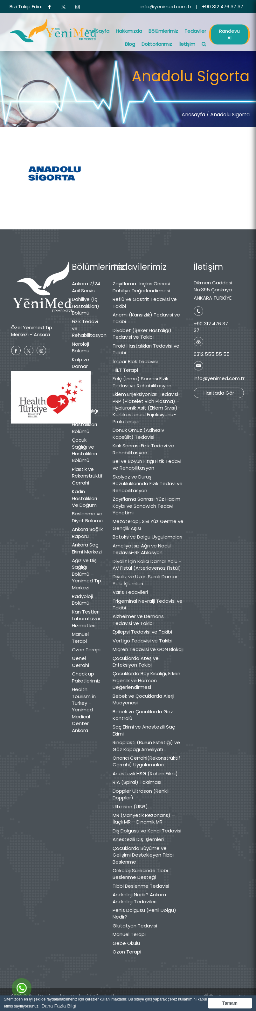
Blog (130, 44)
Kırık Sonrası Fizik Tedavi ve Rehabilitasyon (143, 449)
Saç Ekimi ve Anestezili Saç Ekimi (144, 730)
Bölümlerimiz (163, 31)
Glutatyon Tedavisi (135, 925)
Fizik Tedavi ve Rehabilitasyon (87, 328)
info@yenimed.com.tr (166, 6)
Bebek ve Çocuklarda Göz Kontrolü (143, 715)
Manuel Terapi (80, 637)
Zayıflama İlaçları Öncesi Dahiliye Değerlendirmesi (141, 287)
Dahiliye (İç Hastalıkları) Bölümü (85, 306)
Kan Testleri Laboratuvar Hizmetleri (86, 618)
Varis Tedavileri (130, 592)
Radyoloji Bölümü (82, 599)
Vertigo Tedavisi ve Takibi (142, 640)
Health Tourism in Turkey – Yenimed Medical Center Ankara (84, 710)
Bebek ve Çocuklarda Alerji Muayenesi (143, 699)
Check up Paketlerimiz (86, 677)
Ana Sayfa (97, 31)
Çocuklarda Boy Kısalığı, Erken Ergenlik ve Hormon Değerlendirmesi (146, 680)
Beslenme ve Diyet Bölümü (87, 517)
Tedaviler (195, 31)
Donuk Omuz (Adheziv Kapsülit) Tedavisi (138, 433)
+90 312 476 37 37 (222, 6)
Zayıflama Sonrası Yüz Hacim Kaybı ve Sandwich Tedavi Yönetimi (146, 506)
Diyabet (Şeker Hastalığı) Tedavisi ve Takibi (142, 333)
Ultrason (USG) (130, 806)
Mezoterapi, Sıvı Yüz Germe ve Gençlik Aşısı (148, 524)
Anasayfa (193, 114)
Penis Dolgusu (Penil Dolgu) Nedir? (144, 913)
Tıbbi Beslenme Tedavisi (141, 886)
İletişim (186, 44)
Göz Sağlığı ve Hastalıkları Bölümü (85, 420)
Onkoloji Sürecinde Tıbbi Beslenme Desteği (140, 873)
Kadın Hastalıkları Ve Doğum (84, 498)
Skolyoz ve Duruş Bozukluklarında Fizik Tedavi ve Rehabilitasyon (148, 483)
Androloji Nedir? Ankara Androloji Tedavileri (139, 898)
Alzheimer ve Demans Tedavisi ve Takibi (138, 619)
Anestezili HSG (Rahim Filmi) (145, 773)
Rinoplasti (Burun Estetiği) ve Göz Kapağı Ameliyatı (146, 745)
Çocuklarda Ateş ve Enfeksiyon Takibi (136, 661)
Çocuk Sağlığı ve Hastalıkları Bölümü (84, 450)
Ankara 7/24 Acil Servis (86, 287)
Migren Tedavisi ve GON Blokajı (148, 649)
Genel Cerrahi (80, 661)
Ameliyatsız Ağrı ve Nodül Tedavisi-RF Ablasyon (142, 549)
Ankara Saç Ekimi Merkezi (87, 548)
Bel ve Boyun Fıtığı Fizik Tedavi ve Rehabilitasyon (147, 464)
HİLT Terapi (125, 370)
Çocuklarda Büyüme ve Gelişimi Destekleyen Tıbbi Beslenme (143, 855)
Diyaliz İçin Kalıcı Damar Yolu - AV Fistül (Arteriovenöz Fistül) (147, 564)
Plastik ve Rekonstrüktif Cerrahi (87, 476)
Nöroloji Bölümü (80, 347)
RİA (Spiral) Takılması (137, 782)
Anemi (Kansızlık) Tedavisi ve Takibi (146, 318)
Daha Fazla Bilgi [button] (58, 1005)
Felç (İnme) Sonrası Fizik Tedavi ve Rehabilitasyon (142, 382)
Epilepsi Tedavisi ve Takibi (142, 631)
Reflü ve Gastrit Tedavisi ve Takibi (145, 302)
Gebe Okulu (126, 943)
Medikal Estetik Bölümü (80, 395)
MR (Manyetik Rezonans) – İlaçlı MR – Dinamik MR (144, 818)
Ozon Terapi (86, 649)
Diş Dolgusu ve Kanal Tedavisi (147, 830)
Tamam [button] (230, 1003)
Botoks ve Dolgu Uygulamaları (147, 536)
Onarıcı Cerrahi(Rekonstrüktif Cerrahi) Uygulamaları (146, 761)
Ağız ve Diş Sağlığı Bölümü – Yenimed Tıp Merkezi (86, 574)
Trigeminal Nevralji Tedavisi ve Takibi (148, 604)
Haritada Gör (219, 393)
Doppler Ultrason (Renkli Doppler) (141, 794)
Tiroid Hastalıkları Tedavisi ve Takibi (146, 349)
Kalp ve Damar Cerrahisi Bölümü (82, 369)
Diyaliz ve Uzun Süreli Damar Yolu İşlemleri (145, 580)
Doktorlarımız (157, 44)
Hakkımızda (129, 31)
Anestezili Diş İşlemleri (138, 839)
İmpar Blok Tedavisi (135, 361)
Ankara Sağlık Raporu (87, 532)
